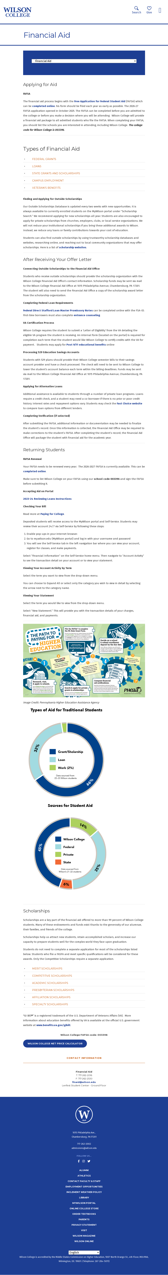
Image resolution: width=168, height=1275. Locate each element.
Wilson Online (84, 1241)
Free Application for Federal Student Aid (99, 101)
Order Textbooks (84, 1214)
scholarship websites (72, 247)
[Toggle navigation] (160, 10)
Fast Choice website (129, 403)
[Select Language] (84, 1253)
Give (149, 10)
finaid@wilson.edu (84, 1082)
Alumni (84, 1170)
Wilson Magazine (84, 1235)
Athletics (84, 1175)
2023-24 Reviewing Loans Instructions (47, 498)
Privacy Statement (84, 1225)
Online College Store (84, 1208)
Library (84, 1197)
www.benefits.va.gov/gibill (53, 1025)
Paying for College (52, 514)
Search (136, 10)
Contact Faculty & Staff (84, 1181)
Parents (84, 1219)
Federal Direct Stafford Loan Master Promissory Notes (58, 310)
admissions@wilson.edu (84, 1148)
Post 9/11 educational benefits (86, 344)
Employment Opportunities (84, 1186)
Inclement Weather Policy (84, 1192)
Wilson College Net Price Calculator (55, 1043)
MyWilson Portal (84, 1203)
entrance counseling (87, 315)
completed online (43, 106)
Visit (84, 1230)
